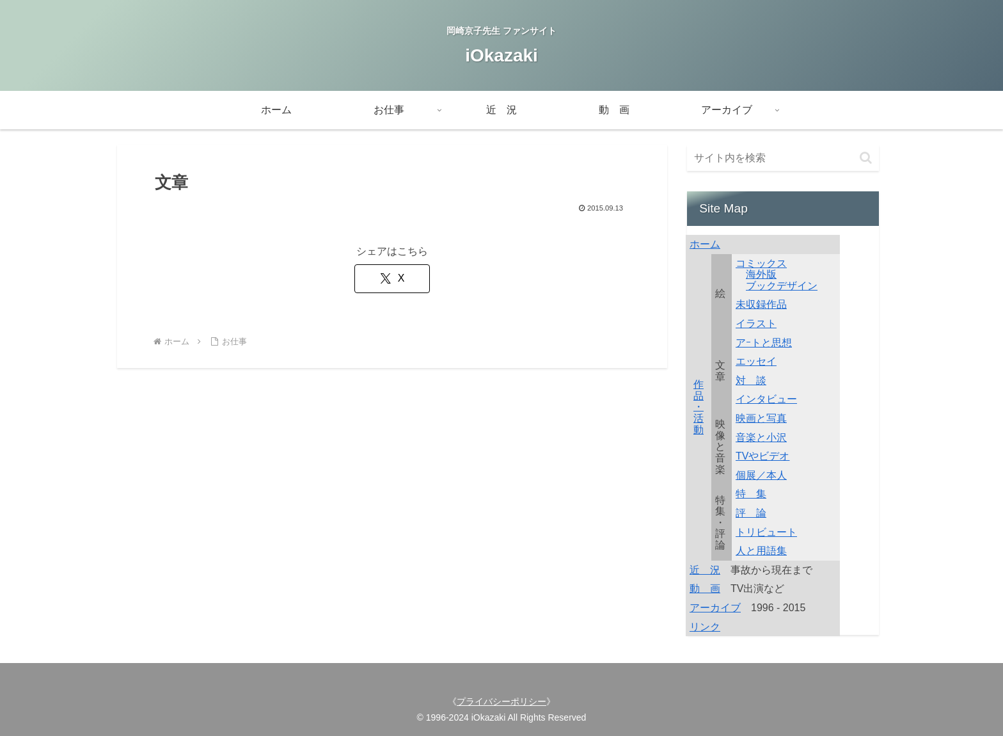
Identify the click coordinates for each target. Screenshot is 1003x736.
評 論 (751, 513)
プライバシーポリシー (501, 701)
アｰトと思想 (764, 342)
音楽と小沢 (761, 437)
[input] (783, 158)
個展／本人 (761, 475)
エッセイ (756, 361)
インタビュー (766, 399)
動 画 (705, 588)
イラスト (756, 323)
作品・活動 (698, 407)
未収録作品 (761, 304)
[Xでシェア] (392, 278)
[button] (866, 157)
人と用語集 (761, 550)
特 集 (751, 493)
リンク (705, 626)
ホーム (705, 244)
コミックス (761, 263)
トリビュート (766, 532)
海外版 (761, 274)
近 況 (705, 569)
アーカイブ (715, 607)
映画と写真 (761, 418)
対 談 (751, 380)
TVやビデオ (762, 456)
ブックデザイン (781, 285)
